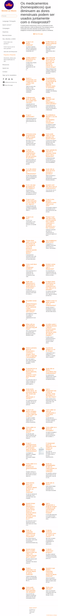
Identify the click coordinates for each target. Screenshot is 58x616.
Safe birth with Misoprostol (10, 51)
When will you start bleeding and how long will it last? (31, 327)
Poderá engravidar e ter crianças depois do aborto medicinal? (31, 571)
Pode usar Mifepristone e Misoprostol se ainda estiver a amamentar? (30, 285)
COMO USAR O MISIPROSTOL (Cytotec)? (31, 59)
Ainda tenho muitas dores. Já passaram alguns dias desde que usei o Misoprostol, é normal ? (31, 393)
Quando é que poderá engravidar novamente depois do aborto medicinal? (51, 572)
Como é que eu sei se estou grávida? (9, 47)
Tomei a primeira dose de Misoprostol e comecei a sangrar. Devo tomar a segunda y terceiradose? (31, 352)
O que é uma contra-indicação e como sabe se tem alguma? (31, 202)
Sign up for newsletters (9, 75)
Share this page (8, 85)
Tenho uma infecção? (49, 588)
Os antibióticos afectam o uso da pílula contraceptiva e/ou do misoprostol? (51, 119)
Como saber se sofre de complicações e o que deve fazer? (51, 413)
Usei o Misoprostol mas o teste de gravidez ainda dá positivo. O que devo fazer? (51, 393)
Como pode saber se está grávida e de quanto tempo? (50, 136)
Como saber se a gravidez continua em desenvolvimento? (31, 467)
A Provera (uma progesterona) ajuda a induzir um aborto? (31, 136)
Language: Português (9, 21)
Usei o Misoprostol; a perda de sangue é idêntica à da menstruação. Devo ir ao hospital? (51, 508)
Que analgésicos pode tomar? (51, 241)
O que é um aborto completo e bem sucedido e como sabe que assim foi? (31, 413)
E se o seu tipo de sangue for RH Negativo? (30, 186)
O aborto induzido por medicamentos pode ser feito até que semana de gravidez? (31, 154)
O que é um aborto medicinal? (30, 43)
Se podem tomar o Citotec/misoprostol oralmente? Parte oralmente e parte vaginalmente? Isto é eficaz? (31, 306)
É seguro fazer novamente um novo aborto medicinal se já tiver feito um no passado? (51, 285)
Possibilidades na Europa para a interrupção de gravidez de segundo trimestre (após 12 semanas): (51, 82)
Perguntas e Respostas (10, 54)
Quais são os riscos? (50, 483)
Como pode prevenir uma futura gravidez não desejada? (30, 590)
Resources (5, 64)
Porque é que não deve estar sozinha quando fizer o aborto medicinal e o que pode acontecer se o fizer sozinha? (51, 222)
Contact (4, 71)
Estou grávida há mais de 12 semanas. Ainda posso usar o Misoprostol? (51, 153)
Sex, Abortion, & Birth (9, 39)
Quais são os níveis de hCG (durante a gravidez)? (50, 171)
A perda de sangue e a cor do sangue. (50, 349)
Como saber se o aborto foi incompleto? (51, 429)
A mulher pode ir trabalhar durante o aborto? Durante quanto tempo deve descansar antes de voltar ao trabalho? (51, 330)
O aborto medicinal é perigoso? (49, 550)
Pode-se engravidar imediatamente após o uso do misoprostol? (30, 533)
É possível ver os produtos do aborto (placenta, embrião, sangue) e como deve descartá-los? (31, 373)
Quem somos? (6, 25)
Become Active (7, 35)
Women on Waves (9, 6)
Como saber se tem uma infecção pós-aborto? (31, 430)
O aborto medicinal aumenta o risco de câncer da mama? (51, 533)
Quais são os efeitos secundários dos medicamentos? (51, 371)
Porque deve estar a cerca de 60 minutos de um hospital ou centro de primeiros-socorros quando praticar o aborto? (31, 247)
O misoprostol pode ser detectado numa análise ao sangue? (51, 446)
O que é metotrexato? (30, 115)
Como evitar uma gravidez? (8, 42)
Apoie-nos (5, 68)
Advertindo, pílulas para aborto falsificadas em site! (10, 59)
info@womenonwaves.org (10, 82)
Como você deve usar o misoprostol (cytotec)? (31, 266)
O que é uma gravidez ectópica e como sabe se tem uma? (51, 202)
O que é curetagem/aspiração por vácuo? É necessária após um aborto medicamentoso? (31, 447)
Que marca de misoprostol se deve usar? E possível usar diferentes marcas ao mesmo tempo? (51, 62)
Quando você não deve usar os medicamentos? (51, 186)
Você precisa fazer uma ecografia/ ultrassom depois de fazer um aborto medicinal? (31, 487)
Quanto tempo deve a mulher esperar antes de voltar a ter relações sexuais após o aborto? (31, 553)
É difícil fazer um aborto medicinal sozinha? (51, 43)
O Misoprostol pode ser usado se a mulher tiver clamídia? (31, 100)
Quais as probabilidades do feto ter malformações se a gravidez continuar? (51, 467)
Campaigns (5, 28)
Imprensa (5, 32)
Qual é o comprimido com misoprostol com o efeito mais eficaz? (31, 81)
